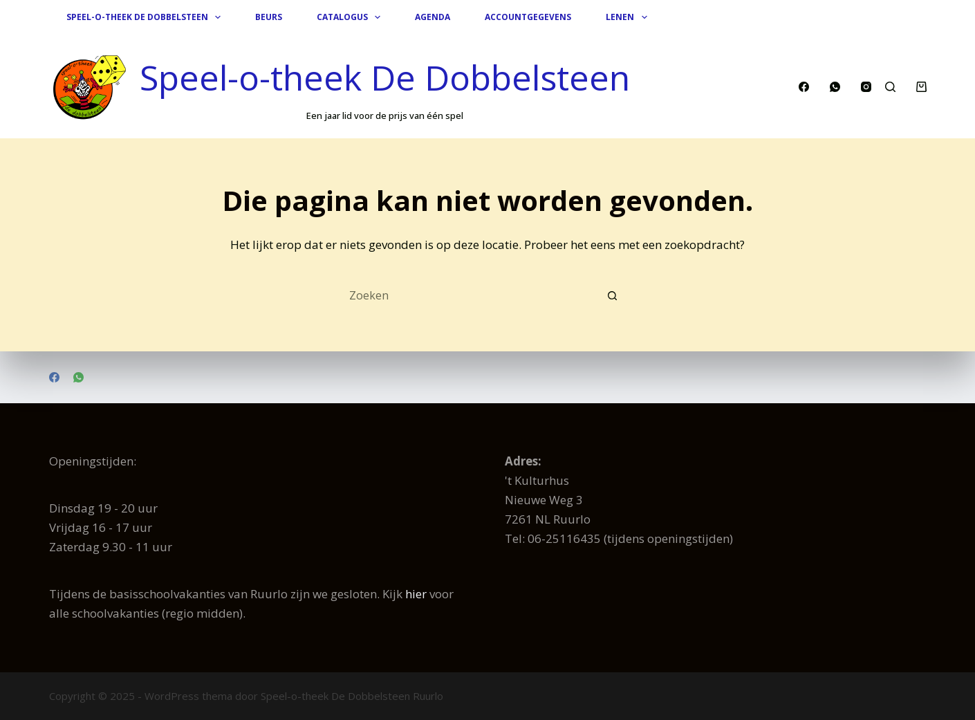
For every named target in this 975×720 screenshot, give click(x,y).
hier (416, 594)
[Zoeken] (890, 87)
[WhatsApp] (835, 87)
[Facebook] (804, 87)
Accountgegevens (528, 17)
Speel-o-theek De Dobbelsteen (146, 17)
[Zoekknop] (612, 296)
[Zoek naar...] (473, 296)
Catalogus (351, 17)
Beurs (268, 17)
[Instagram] (866, 87)
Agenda (432, 17)
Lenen (629, 17)
